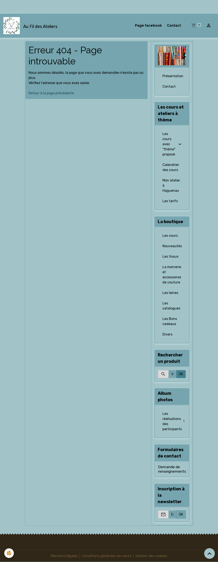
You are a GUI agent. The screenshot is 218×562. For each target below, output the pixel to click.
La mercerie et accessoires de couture (171, 274)
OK (181, 374)
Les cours (170, 236)
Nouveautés (172, 246)
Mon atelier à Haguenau (171, 185)
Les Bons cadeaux (169, 321)
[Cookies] (9, 553)
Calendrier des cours (170, 167)
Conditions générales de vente (106, 556)
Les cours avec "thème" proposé (168, 144)
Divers (167, 334)
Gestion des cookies (151, 556)
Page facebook (148, 25)
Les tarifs (170, 201)
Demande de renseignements (172, 469)
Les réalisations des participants (174, 421)
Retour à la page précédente (51, 93)
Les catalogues (171, 305)
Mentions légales (64, 556)
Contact (174, 25)
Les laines (170, 293)
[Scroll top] (209, 553)
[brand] (31, 25)
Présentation (172, 76)
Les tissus (170, 256)
